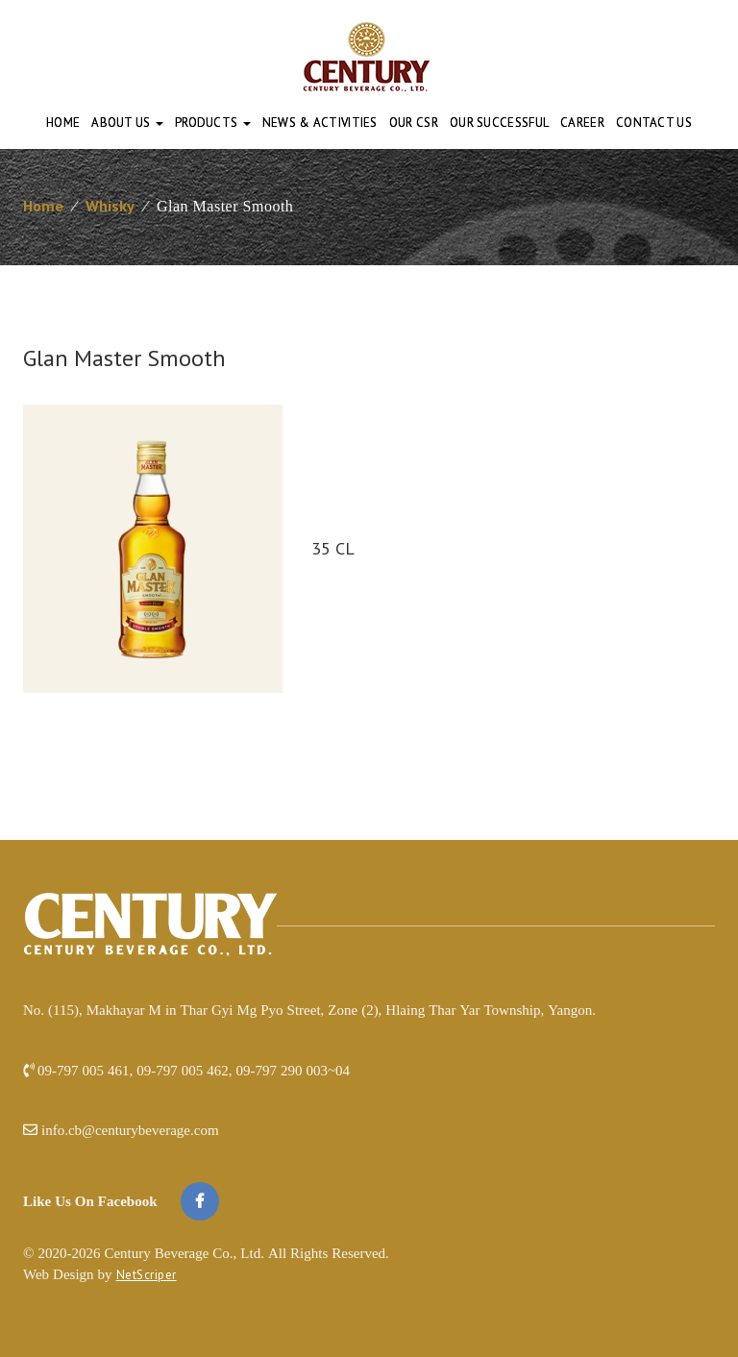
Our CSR (413, 122)
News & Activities (320, 122)
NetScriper (146, 1275)
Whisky (110, 205)
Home (63, 122)
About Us (127, 122)
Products (213, 122)
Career (582, 122)
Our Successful (499, 122)
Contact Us (654, 122)
